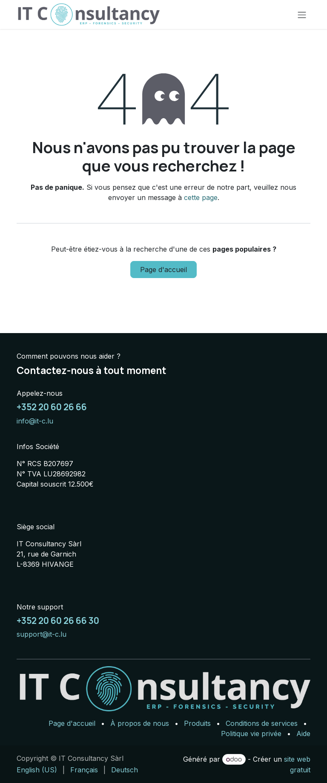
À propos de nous (139, 723)
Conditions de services (262, 723)
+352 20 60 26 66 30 (58, 620)
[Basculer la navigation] (301, 14)
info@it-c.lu (35, 421)
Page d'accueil (163, 269)
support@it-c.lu (41, 634)
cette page (201, 197)
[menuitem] (37, 769)
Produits (197, 723)
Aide (303, 733)
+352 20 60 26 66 (52, 407)
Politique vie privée (251, 733)
